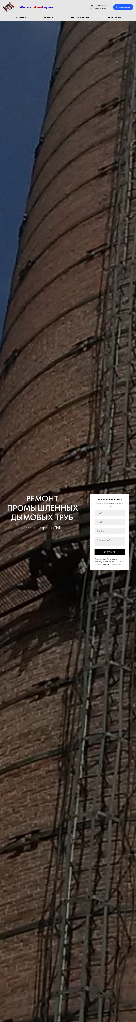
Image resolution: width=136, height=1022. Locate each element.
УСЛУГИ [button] (49, 17)
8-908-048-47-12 (101, 6)
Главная (20, 17)
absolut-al (98, 8)
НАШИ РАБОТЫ (80, 17)
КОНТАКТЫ (114, 17)
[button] (123, 7)
